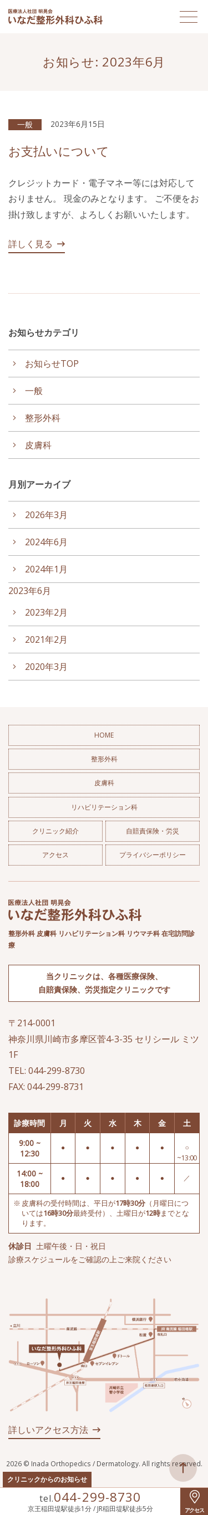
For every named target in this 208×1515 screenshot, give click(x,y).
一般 (25, 124)
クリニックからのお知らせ (47, 1479)
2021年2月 (46, 639)
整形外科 (42, 418)
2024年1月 (46, 569)
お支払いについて (58, 151)
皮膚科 (38, 445)
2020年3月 (46, 667)
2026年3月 (46, 515)
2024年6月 (46, 542)
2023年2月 (46, 612)
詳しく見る (30, 244)
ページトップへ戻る (183, 1468)
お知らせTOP (52, 363)
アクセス (55, 854)
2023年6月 (29, 591)
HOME (104, 735)
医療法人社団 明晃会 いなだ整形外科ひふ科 (55, 16)
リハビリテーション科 (104, 807)
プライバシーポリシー (152, 854)
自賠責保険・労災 (152, 831)
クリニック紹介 (55, 831)
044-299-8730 (97, 1497)
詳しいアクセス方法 (48, 1430)
